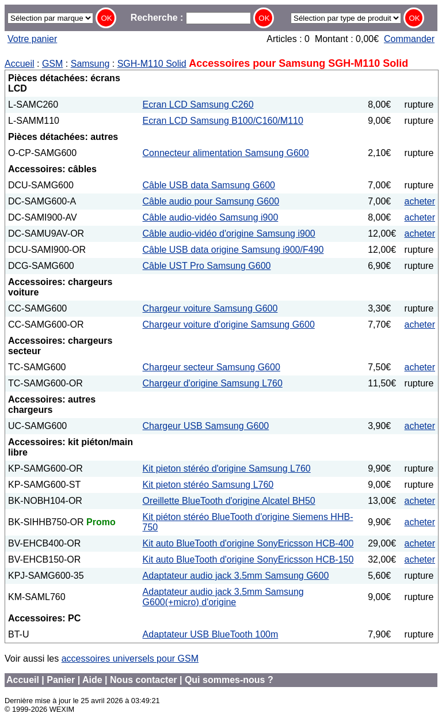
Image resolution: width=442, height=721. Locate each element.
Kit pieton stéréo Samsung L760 (208, 484)
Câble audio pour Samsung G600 (211, 201)
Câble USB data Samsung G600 (209, 185)
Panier (61, 680)
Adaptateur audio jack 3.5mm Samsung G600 (236, 575)
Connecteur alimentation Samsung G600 (226, 153)
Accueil (20, 64)
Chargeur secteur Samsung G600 (211, 367)
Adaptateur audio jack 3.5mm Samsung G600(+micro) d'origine (223, 597)
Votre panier (32, 39)
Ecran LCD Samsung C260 (198, 104)
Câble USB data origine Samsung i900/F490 (233, 250)
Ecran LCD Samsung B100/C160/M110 (223, 121)
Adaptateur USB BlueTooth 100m (211, 634)
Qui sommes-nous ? (229, 680)
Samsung (90, 64)
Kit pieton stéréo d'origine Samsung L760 (227, 468)
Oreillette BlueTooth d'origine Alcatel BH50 (229, 501)
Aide (92, 680)
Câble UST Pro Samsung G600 (207, 266)
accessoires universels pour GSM (130, 658)
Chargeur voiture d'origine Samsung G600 (229, 324)
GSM (52, 64)
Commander (409, 39)
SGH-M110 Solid (151, 64)
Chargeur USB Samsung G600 (206, 426)
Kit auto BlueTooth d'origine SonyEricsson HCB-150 (248, 559)
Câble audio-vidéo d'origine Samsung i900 (229, 233)
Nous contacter (143, 680)
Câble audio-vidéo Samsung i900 (211, 217)
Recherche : (191, 17)
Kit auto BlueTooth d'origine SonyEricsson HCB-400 (248, 543)
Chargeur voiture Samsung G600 (210, 308)
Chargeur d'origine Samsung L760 (213, 383)
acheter (420, 201)
